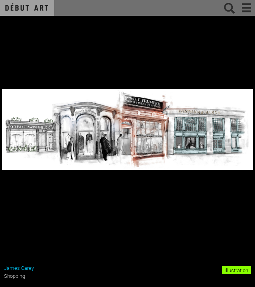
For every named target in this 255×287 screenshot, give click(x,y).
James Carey (19, 267)
